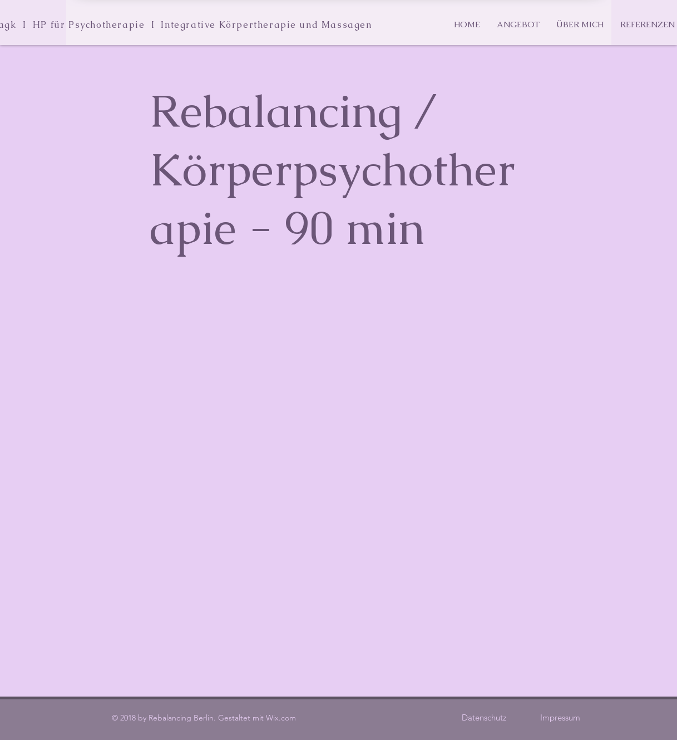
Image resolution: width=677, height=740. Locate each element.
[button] (518, 24)
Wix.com (281, 718)
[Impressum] (560, 717)
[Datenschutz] (483, 717)
